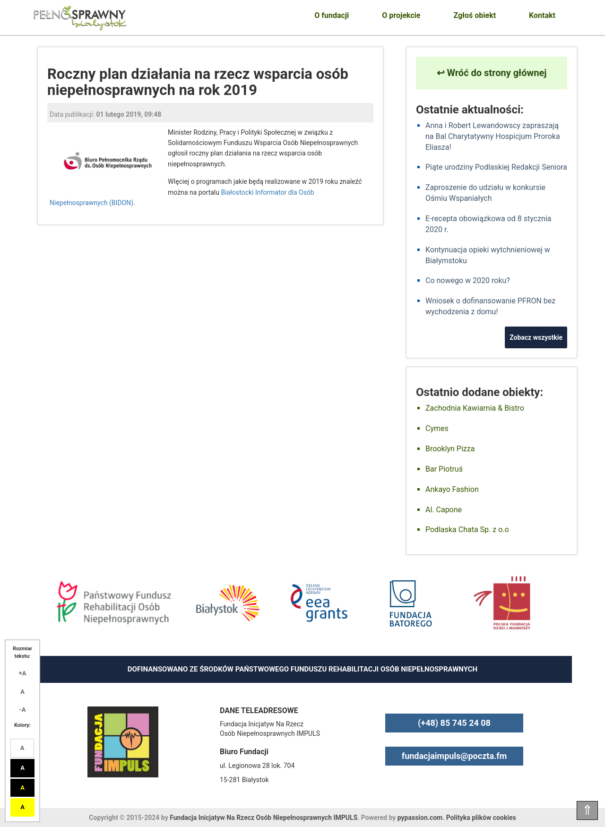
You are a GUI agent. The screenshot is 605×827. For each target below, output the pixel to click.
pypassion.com (420, 817)
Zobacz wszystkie (536, 337)
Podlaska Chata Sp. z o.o (467, 529)
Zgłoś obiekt (474, 15)
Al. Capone (443, 509)
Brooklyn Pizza (450, 448)
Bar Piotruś (444, 469)
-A (22, 709)
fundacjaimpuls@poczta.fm (454, 756)
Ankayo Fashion (452, 489)
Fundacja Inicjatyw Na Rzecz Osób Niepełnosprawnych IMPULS (263, 817)
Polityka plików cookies (481, 817)
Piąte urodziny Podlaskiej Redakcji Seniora (496, 167)
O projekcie (401, 15)
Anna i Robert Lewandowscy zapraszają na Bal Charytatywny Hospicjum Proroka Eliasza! (492, 136)
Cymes (437, 428)
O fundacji (331, 15)
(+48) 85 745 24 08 (454, 723)
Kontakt (542, 15)
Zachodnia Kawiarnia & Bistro (474, 408)
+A (22, 673)
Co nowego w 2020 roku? (467, 280)
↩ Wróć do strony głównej (492, 72)
